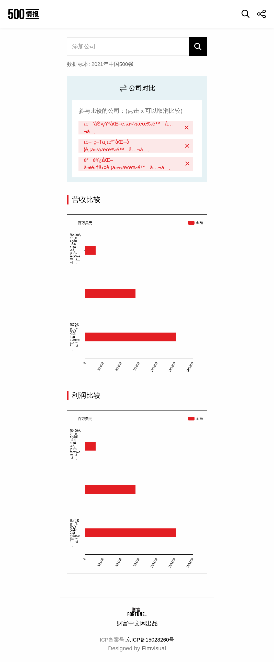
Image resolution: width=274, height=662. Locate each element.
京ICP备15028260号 (150, 640)
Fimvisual (154, 648)
